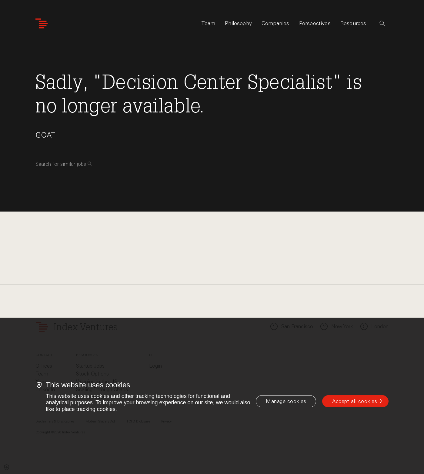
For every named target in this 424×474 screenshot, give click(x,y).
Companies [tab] (275, 23)
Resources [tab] (353, 23)
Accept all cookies (354, 401)
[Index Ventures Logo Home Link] (41, 23)
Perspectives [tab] (315, 23)
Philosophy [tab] (238, 23)
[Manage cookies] (286, 401)
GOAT (45, 135)
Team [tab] (208, 23)
